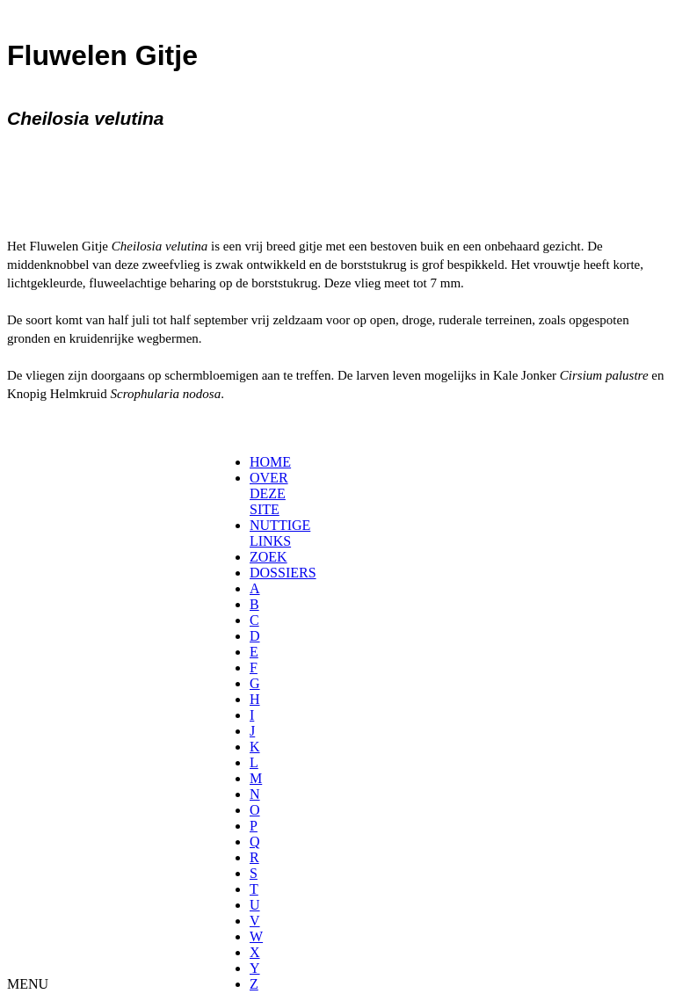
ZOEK (268, 556)
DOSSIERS (283, 572)
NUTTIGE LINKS (280, 533)
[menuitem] (255, 462)
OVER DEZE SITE (269, 493)
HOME (270, 461)
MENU (27, 983)
